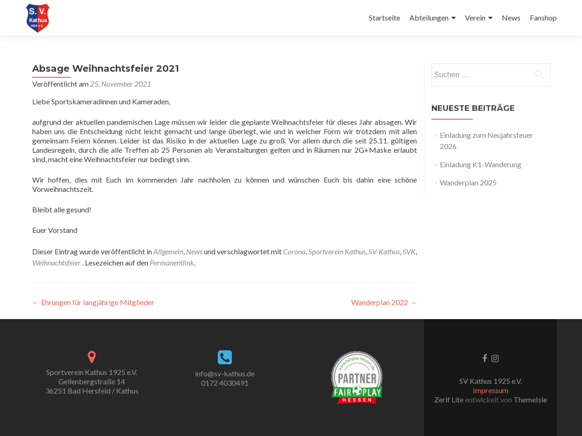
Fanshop (543, 17)
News (511, 17)
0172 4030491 (225, 382)
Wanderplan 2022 (384, 302)
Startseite (384, 17)
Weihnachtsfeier (56, 262)
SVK (409, 251)
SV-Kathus (384, 251)
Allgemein (168, 251)
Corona (294, 251)
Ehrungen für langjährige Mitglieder (93, 302)
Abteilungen (429, 17)
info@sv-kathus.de (225, 373)
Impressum (490, 390)
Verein (475, 17)
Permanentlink (172, 262)
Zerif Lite (449, 399)
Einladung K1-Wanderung (480, 164)
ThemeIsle (530, 399)
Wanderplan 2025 (468, 182)
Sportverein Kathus (337, 251)
